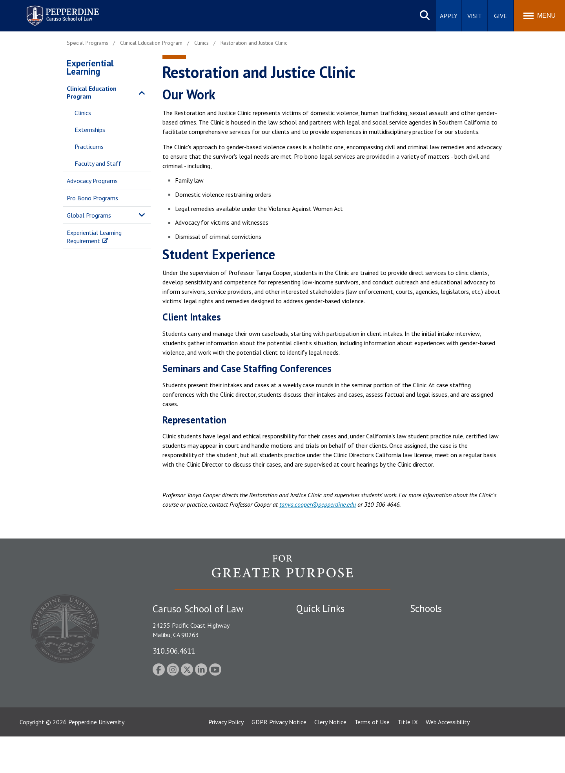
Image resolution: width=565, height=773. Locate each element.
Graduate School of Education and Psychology (471, 665)
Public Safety (313, 623)
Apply (448, 16)
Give (500, 16)
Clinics (83, 113)
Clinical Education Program (92, 92)
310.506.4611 (174, 651)
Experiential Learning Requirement (94, 237)
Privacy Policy (226, 758)
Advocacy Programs (92, 181)
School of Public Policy (440, 686)
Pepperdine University (96, 758)
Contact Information (323, 678)
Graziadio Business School (444, 651)
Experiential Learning (90, 67)
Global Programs (89, 215)
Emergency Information (327, 651)
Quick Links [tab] (320, 608)
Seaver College (429, 623)
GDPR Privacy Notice (279, 758)
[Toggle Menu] (539, 15)
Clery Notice (330, 758)
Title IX (407, 758)
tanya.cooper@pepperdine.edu (317, 504)
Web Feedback (315, 727)
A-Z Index (308, 714)
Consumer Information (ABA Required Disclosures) (333, 696)
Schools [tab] (426, 608)
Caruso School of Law (439, 637)
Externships (90, 130)
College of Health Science (444, 700)
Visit (474, 16)
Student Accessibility (323, 637)
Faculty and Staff (98, 163)
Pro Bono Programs (92, 198)
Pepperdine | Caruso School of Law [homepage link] (61, 11)
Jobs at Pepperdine (320, 665)
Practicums (89, 146)
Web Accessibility (448, 758)
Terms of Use (372, 758)
